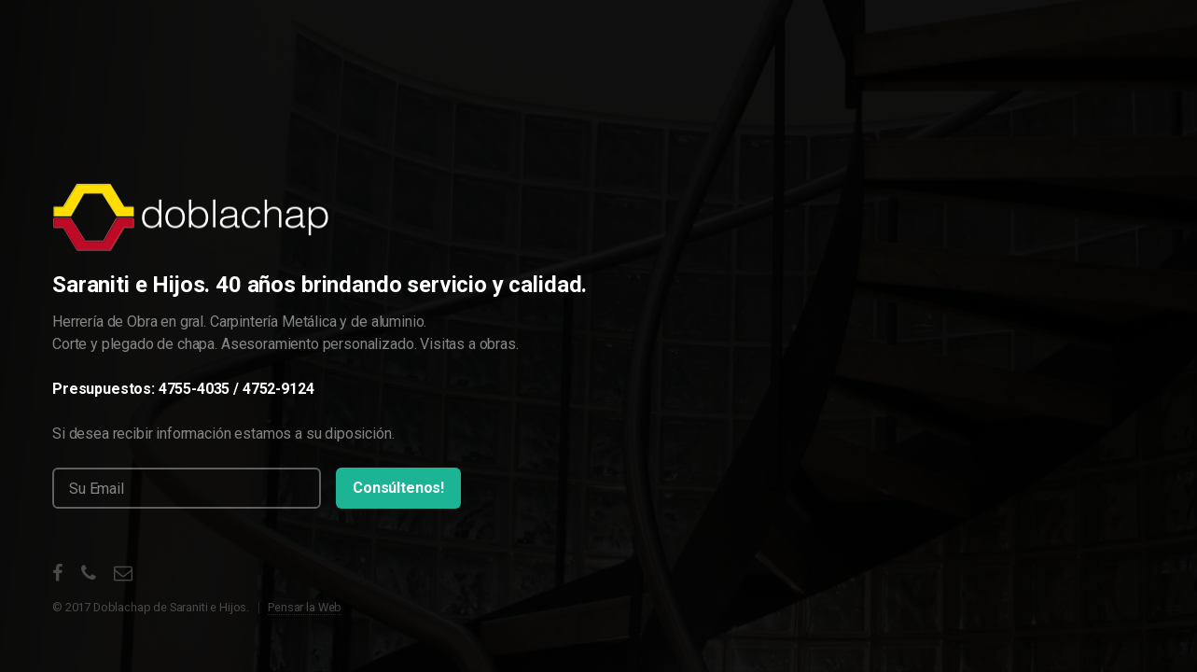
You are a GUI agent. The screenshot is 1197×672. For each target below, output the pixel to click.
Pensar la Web (304, 607)
